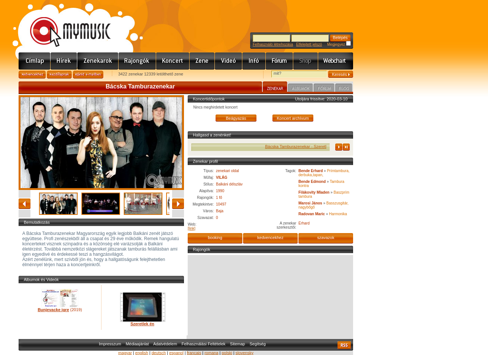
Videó (228, 61)
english (141, 353)
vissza (24, 204)
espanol (176, 353)
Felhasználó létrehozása (273, 44)
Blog (343, 89)
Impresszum (110, 344)
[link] (191, 228)
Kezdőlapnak (59, 74)
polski (227, 353)
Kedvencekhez (32, 74)
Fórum (279, 61)
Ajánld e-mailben (88, 74)
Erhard (304, 223)
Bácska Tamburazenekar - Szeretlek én (305, 146)
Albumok (300, 89)
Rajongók (137, 61)
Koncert (173, 61)
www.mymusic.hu (64, 24)
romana (211, 353)
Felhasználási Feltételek (204, 344)
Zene (202, 61)
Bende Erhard (310, 171)
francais (194, 353)
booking (215, 237)
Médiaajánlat (137, 344)
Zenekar (275, 87)
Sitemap (237, 344)
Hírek (64, 61)
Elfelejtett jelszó (309, 44)
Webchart (335, 61)
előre (178, 204)
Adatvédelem (165, 344)
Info (254, 61)
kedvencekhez (270, 237)
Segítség (257, 344)
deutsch (159, 353)
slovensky (244, 353)
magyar (125, 353)
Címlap (35, 61)
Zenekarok (98, 61)
